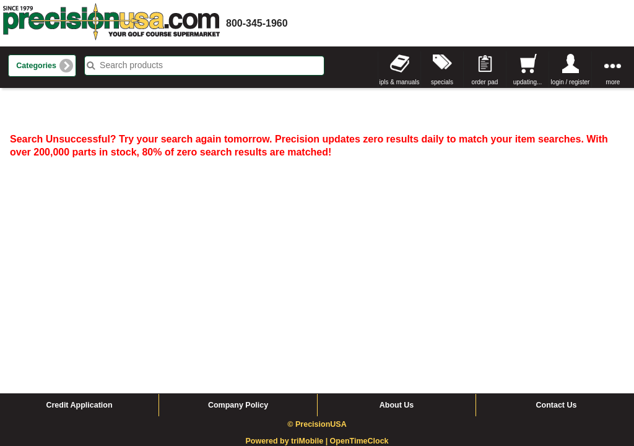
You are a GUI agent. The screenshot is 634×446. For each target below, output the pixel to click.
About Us (397, 298)
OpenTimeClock (359, 334)
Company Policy (238, 298)
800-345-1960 (257, 23)
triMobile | (310, 334)
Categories (36, 65)
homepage (111, 23)
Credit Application (79, 298)
